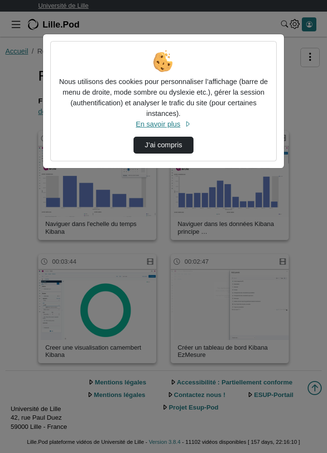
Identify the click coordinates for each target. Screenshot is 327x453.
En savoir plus (163, 124)
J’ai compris (163, 145)
